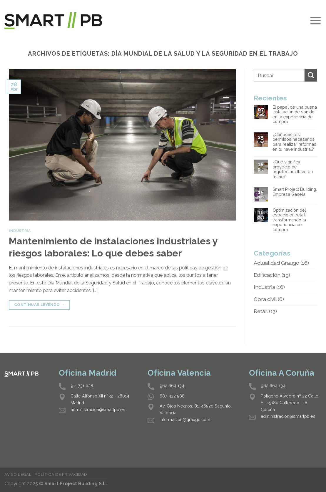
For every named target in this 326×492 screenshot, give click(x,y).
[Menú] (315, 20)
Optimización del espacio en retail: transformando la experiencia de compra (289, 220)
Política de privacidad (61, 474)
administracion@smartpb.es (98, 409)
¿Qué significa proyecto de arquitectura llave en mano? (292, 169)
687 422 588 (172, 395)
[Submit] (311, 75)
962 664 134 (172, 385)
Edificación (267, 275)
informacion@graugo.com (185, 419)
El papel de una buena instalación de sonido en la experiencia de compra (294, 114)
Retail (261, 311)
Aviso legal (17, 474)
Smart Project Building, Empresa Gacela (294, 192)
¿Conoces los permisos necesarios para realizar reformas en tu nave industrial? (294, 142)
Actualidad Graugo (276, 263)
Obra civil (265, 299)
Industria (20, 230)
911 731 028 (82, 385)
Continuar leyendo (39, 305)
